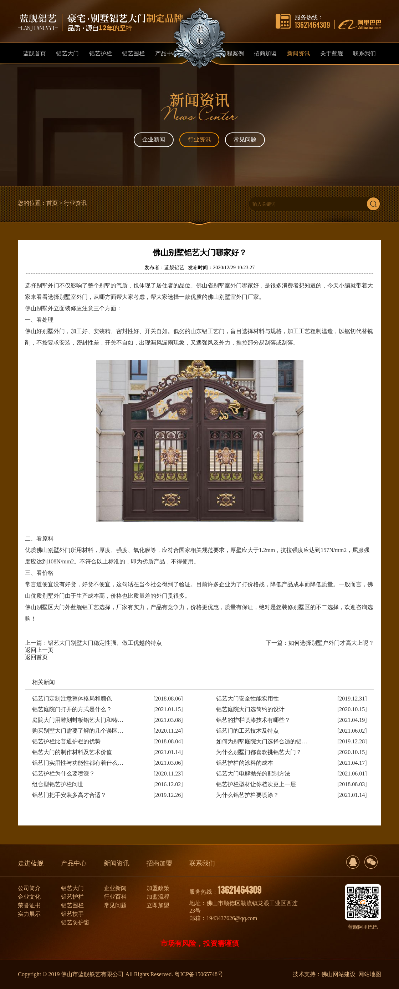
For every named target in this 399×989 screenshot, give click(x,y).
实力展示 (29, 914)
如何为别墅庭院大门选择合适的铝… (261, 741)
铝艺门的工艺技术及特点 (247, 731)
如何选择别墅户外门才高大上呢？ (331, 643)
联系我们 (202, 863)
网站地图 (369, 974)
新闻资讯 (116, 863)
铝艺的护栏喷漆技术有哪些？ (253, 720)
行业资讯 (199, 139)
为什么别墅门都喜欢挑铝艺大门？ (259, 752)
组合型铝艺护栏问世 (57, 784)
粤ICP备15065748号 (198, 974)
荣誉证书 (29, 905)
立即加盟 (158, 905)
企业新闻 (153, 139)
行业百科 (115, 897)
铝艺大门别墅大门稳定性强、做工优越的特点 (105, 643)
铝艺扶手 (72, 914)
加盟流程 (158, 897)
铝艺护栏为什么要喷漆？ (63, 773)
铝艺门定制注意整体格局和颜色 (72, 699)
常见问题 (245, 139)
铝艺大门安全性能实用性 (247, 699)
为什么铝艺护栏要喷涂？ (247, 795)
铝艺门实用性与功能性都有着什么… (77, 763)
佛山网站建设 (338, 974)
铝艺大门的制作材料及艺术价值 (72, 752)
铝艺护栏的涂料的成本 (244, 763)
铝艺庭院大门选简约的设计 (250, 709)
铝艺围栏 (72, 905)
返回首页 (36, 657)
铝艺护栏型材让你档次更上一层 (256, 784)
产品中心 (74, 863)
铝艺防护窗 (75, 922)
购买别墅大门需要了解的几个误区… (77, 731)
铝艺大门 (72, 888)
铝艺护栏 (72, 897)
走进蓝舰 (31, 863)
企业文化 (29, 897)
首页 (52, 203)
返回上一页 (39, 650)
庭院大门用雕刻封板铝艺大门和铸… (77, 720)
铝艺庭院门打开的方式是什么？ (72, 709)
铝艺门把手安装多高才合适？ (69, 795)
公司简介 (29, 888)
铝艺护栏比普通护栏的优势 (66, 741)
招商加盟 (159, 863)
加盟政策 (158, 888)
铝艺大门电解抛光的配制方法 (253, 773)
